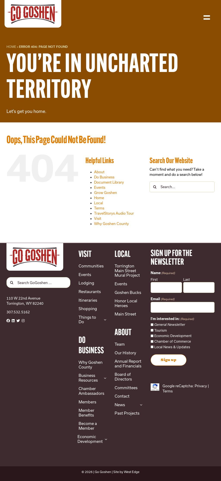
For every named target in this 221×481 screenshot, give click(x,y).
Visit (97, 218)
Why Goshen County (111, 224)
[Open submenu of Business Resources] (104, 378)
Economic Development (173, 336)
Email (162, 299)
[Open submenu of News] (140, 405)
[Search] (155, 186)
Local (98, 203)
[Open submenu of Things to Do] (104, 319)
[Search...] (182, 186)
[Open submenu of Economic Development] (105, 439)
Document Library (109, 182)
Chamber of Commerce (172, 341)
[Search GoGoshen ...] (38, 282)
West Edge (131, 472)
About (99, 172)
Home (11, 46)
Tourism (160, 330)
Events (99, 187)
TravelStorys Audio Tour (114, 213)
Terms (99, 208)
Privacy (201, 386)
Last (186, 279)
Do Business (104, 177)
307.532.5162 (18, 312)
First (154, 279)
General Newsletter (169, 324)
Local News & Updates (172, 347)
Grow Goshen (105, 193)
